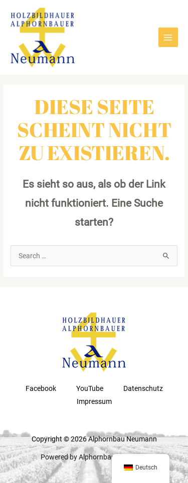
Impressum (94, 401)
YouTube (89, 388)
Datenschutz (143, 388)
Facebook (41, 388)
